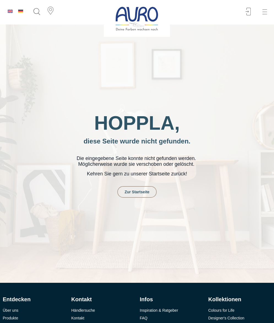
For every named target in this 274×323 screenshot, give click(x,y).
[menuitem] (10, 11)
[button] (266, 12)
